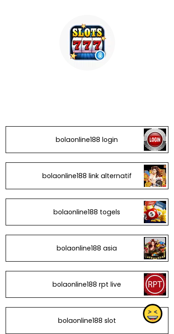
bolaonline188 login (87, 139)
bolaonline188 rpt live (86, 284)
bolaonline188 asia (87, 248)
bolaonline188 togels (86, 212)
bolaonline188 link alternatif (87, 175)
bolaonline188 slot (87, 320)
